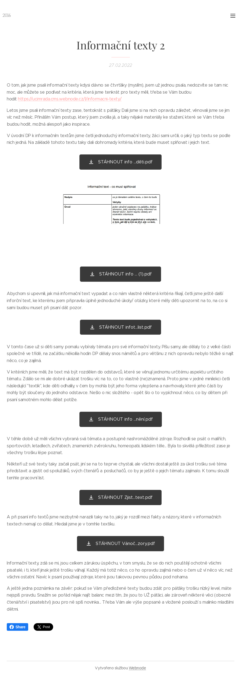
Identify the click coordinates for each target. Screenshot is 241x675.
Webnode (137, 668)
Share (17, 627)
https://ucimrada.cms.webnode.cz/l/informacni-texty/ (70, 99)
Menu (232, 15)
